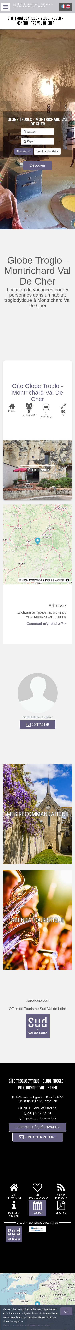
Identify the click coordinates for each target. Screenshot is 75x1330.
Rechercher (24, 151)
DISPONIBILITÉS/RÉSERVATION (38, 1127)
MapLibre (59, 580)
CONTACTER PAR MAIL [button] (37, 1137)
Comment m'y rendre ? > (46, 624)
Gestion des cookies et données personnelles (26, 1325)
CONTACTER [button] (37, 724)
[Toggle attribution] (67, 580)
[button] (47, 151)
